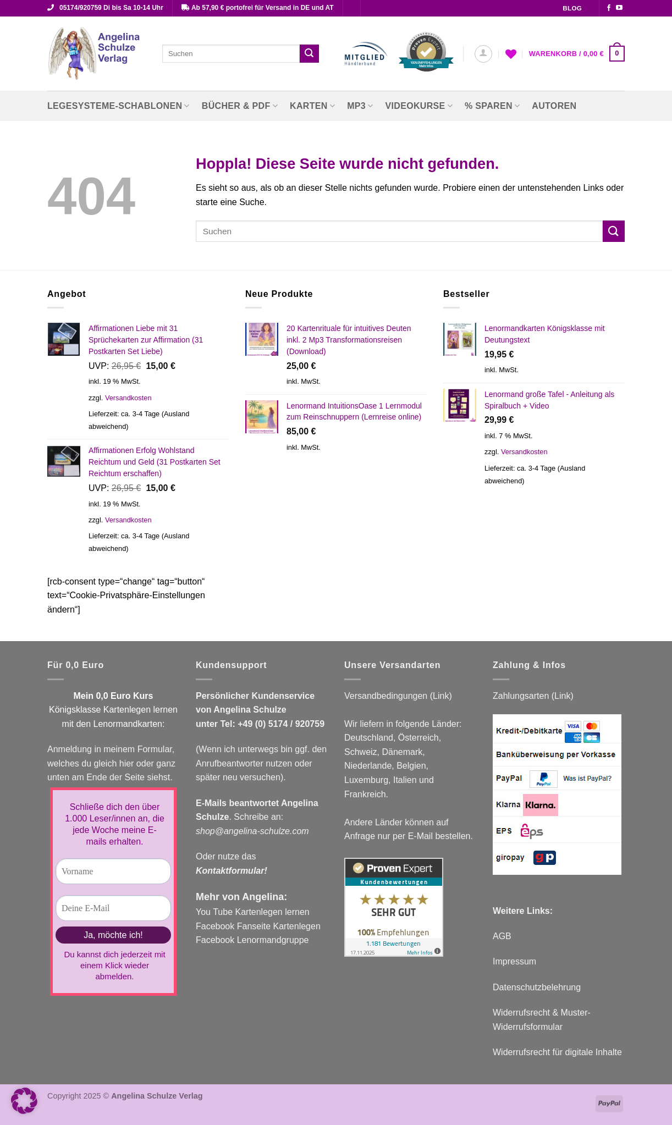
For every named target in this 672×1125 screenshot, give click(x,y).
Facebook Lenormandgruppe (252, 940)
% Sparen (492, 106)
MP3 (360, 106)
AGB (502, 936)
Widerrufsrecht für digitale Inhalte (557, 1052)
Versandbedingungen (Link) (398, 696)
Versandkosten (128, 398)
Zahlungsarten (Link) (533, 696)
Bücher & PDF (240, 106)
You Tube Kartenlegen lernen (253, 912)
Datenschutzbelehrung (537, 987)
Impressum (514, 961)
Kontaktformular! (231, 870)
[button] (483, 54)
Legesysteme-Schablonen (118, 106)
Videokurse (419, 106)
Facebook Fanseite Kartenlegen (258, 926)
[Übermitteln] (309, 54)
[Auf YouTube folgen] (619, 8)
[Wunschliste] (510, 54)
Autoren (554, 106)
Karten (312, 106)
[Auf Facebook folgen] (608, 8)
